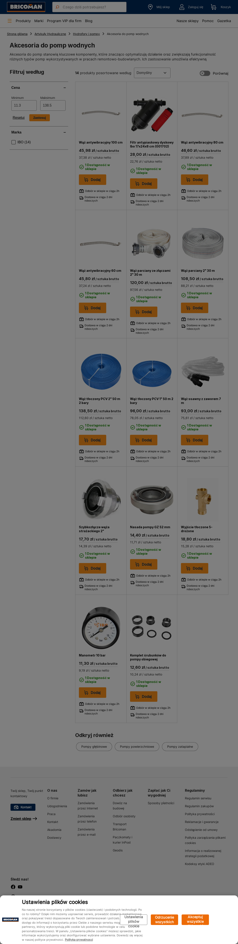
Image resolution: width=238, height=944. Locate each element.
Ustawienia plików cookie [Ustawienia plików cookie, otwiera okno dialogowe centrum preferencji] (133, 920)
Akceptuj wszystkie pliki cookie (195, 920)
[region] (119, 919)
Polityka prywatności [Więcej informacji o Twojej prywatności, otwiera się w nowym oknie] (79, 939)
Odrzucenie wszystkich (164, 919)
